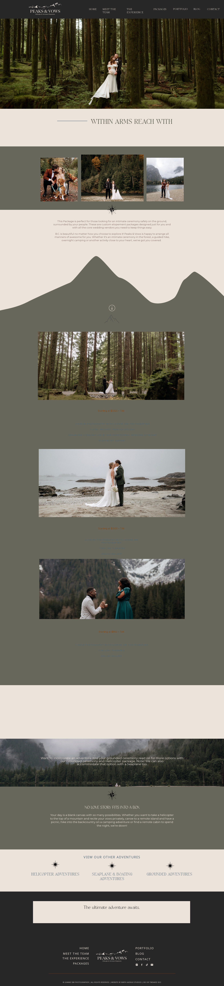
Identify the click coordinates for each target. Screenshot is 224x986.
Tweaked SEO (155, 982)
